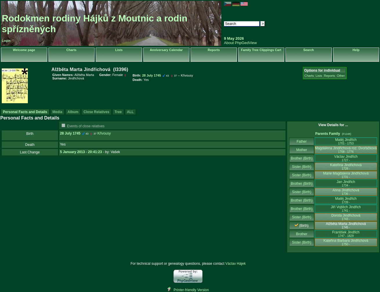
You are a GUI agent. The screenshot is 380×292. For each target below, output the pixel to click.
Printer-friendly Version (191, 290)
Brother (301, 234)
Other (341, 75)
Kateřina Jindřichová (346, 166)
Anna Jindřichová (345, 191)
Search (308, 50)
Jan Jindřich (345, 183)
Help (355, 50)
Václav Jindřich (346, 158)
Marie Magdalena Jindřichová (346, 175)
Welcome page (24, 50)
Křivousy (104, 133)
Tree (118, 112)
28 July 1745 (70, 133)
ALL (130, 112)
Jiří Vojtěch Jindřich (346, 208)
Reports (214, 50)
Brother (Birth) (301, 158)
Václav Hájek (235, 264)
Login (6, 40)
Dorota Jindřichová (345, 217)
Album (73, 112)
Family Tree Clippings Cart (261, 50)
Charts (71, 50)
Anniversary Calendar (166, 50)
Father (301, 141)
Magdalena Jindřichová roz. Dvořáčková (346, 149)
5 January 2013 (72, 152)
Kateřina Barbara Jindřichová (345, 242)
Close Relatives (96, 112)
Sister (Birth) (302, 167)
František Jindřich (345, 233)
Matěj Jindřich (346, 141)
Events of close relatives (85, 126)
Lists (119, 50)
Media (57, 112)
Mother (301, 150)
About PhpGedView (240, 43)
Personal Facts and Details (25, 112)
